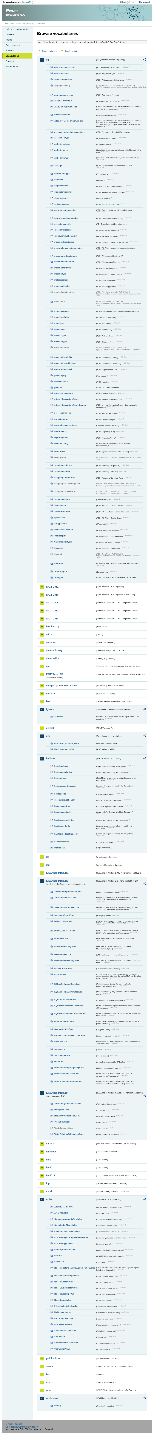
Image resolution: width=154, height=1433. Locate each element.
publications (53, 1358)
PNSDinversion (61, 381)
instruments (59, 848)
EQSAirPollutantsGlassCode (67, 984)
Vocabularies (12, 56)
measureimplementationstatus (68, 248)
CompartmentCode (63, 968)
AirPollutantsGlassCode (65, 898)
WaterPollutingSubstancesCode (68, 1134)
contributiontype (61, 173)
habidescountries (62, 806)
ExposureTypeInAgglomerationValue (71, 1237)
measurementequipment (65, 256)
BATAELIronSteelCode (64, 931)
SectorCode (59, 1049)
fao (48, 701)
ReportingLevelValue (63, 1318)
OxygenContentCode (63, 1029)
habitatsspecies (61, 842)
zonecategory (60, 571)
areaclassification (62, 115)
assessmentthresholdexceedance (69, 132)
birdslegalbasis (61, 766)
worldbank (52, 1398)
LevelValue (59, 1262)
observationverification (64, 363)
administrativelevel (63, 79)
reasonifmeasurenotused (65, 425)
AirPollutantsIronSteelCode (66, 907)
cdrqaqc (58, 166)
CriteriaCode (60, 974)
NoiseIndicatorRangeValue (66, 1275)
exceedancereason (63, 230)
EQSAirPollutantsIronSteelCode (68, 992)
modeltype (59, 323)
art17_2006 (52, 602)
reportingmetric (61, 437)
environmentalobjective (65, 210)
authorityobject (61, 150)
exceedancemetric (62, 224)
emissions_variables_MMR (66, 743)
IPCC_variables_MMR (64, 749)
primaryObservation (63, 393)
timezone (58, 563)
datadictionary (54, 650)
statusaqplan (60, 536)
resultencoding (61, 443)
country (57, 1405)
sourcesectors (61, 505)
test (48, 1374)
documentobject (61, 198)
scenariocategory (62, 499)
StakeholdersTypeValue (65, 1330)
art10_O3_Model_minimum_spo (68, 121)
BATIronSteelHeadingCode (66, 960)
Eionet (17, 23)
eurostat (50, 693)
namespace (59, 329)
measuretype (60, 274)
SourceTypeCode (62, 1055)
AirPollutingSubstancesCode (67, 1103)
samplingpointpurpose (64, 477)
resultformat (60, 451)
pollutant (58, 387)
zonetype (58, 577)
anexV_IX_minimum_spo (65, 107)
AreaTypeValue (61, 1213)
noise (49, 1199)
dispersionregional (63, 192)
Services (10, 61)
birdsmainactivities (63, 772)
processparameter (62, 413)
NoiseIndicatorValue (63, 1282)
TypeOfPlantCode (62, 1122)
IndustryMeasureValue (64, 1249)
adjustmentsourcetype (64, 67)
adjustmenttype (61, 73)
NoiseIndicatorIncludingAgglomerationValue (74, 1268)
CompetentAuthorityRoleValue (68, 1219)
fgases (50, 709)
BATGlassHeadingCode (65, 946)
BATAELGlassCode (63, 921)
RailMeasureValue (62, 1312)
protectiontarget (61, 419)
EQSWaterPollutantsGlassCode (68, 1006)
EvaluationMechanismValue (67, 1231)
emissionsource (61, 204)
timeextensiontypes (63, 542)
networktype (60, 335)
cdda (49, 634)
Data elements (13, 45)
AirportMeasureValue (64, 1207)
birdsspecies (60, 794)
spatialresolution (62, 511)
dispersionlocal (61, 186)
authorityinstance (62, 144)
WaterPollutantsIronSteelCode (68, 1081)
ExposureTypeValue (63, 1243)
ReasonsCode (60, 1041)
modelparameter (61, 311)
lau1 (48, 1159)
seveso (50, 1366)
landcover (51, 1151)
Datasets (10, 34)
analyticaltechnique (63, 101)
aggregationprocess (63, 95)
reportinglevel (60, 431)
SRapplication (60, 523)
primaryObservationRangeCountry (70, 405)
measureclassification (64, 242)
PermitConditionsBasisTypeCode (69, 1035)
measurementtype (62, 268)
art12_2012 (52, 586)
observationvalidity (63, 357)
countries (58, 717)
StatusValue (59, 1337)
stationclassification (63, 530)
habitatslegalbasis (62, 812)
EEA (18, 2)
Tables (9, 40)
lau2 (48, 1167)
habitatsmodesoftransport (66, 834)
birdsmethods (60, 778)
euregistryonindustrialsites (61, 685)
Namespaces (12, 66)
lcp (47, 1183)
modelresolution (61, 317)
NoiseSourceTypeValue (64, 1294)
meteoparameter (61, 280)
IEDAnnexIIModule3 (57, 881)
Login (124, 2)
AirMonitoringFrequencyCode (68, 891)
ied (47, 865)
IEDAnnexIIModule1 (57, 873)
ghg (48, 736)
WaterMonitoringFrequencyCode (69, 1067)
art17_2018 (52, 618)
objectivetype (60, 341)
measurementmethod (64, 261)
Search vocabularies (49, 51)
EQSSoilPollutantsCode (65, 1000)
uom (48, 1382)
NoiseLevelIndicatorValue (66, 1288)
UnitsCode (59, 1061)
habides (50, 758)
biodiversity (53, 626)
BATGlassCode (61, 938)
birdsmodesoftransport (64, 786)
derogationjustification (64, 800)
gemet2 (50, 728)
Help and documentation (17, 29)
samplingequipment (63, 465)
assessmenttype (61, 138)
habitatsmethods (62, 826)
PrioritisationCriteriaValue (66, 1306)
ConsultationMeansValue (65, 1225)
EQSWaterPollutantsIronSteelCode (70, 1013)
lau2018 (50, 1175)
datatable (58, 180)
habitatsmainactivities (64, 820)
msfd (49, 1191)
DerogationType (61, 1110)
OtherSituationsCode (64, 1021)
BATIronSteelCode (62, 954)
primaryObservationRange (66, 399)
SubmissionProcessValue (66, 1343)
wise (48, 1390)
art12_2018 (52, 594)
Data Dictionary (28, 23)
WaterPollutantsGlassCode (66, 1073)
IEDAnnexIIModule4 (57, 1093)
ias (47, 857)
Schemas (10, 50)
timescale (58, 548)
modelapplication (62, 286)
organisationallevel (63, 369)
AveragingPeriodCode (64, 915)
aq (47, 59)
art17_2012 (52, 610)
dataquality (52, 658)
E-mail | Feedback (14, 1424)
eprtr (48, 666)
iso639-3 (58, 1255)
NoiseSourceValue (62, 1300)
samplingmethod (62, 471)
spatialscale (59, 517)
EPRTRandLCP (54, 674)
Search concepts (71, 51)
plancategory (60, 375)
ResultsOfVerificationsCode (67, 1116)
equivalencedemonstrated (66, 218)
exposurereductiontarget (65, 236)
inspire (50, 1143)
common (51, 642)
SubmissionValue (62, 1349)
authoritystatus (61, 158)
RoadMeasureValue (63, 1324)
